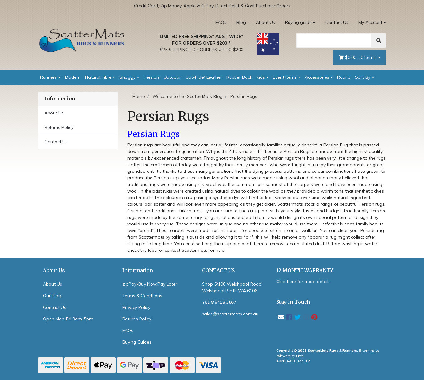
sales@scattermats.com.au (230, 314)
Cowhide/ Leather (203, 77)
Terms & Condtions (142, 295)
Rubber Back (239, 77)
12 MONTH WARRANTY (304, 270)
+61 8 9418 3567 (219, 302)
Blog (241, 22)
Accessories (317, 77)
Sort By (362, 77)
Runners (48, 77)
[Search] (334, 40)
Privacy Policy (136, 307)
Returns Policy (59, 127)
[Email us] (281, 317)
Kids (261, 77)
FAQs (220, 22)
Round (344, 77)
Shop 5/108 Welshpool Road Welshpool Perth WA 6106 (232, 287)
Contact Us (336, 22)
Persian (151, 77)
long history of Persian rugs (265, 158)
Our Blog (52, 295)
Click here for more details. (303, 281)
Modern (73, 77)
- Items (358, 57)
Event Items (285, 77)
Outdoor (172, 77)
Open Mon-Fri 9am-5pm (68, 319)
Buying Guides (136, 342)
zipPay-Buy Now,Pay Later (149, 284)
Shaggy (127, 77)
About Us (265, 22)
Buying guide (298, 22)
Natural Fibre (98, 77)
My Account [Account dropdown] (370, 22)
